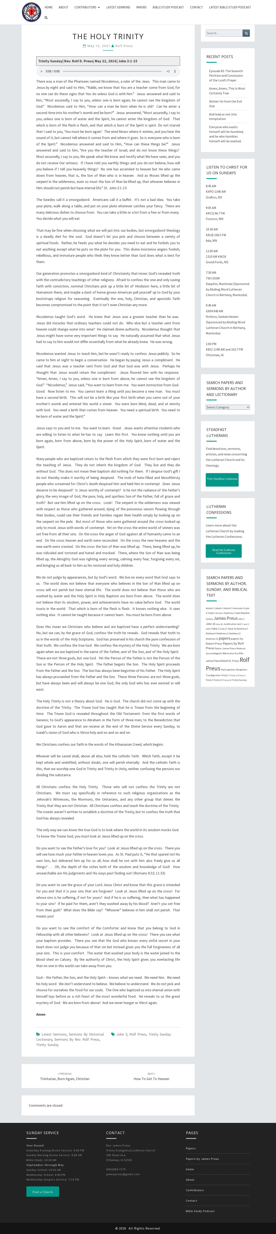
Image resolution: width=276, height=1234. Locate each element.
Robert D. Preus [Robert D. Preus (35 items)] (229, 661)
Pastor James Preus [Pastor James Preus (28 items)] (225, 648)
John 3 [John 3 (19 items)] (241, 619)
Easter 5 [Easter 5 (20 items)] (211, 613)
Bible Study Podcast (168, 7)
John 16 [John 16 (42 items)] (210, 624)
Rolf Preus (124, 46)
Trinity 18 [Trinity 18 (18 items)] (227, 680)
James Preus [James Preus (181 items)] (226, 618)
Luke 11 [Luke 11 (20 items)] (224, 628)
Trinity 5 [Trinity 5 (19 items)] (209, 680)
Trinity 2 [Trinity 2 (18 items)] (233, 675)
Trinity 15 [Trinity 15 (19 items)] (218, 680)
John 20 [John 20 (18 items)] (219, 624)
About (63, 7)
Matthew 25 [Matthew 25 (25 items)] (212, 638)
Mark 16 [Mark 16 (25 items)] (232, 628)
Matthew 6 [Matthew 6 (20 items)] (211, 633)
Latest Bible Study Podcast (230, 7)
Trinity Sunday (47, 1044)
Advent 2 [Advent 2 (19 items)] (219, 608)
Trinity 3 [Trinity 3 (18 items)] (241, 675)
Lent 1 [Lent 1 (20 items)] (240, 624)
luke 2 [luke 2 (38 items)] (216, 628)
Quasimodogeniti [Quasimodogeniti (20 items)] (214, 653)
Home (49, 7)
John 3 (121, 1034)
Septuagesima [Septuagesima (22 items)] (228, 669)
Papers (141, 7)
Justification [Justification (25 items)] (230, 624)
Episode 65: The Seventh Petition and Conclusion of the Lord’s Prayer (226, 75)
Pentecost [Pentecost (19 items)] (241, 648)
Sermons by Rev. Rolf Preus (76, 1039)
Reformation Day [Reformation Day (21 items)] (231, 653)
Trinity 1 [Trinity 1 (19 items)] (225, 675)
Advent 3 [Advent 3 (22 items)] (228, 608)
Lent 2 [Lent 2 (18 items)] (246, 624)
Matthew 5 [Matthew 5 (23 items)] (242, 628)
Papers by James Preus (202, 1159)
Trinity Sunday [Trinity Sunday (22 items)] (239, 680)
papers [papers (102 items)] (224, 638)
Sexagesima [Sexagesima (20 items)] (241, 669)
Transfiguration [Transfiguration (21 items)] (213, 675)
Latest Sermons (118, 7)
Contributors (85, 7)
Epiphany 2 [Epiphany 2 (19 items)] (229, 613)
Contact (196, 7)
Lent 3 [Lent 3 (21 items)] (209, 628)
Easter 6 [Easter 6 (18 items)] (219, 613)
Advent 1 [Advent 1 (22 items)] (210, 608)
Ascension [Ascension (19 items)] (238, 608)
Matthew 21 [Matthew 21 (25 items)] (222, 633)
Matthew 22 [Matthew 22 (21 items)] (235, 633)
